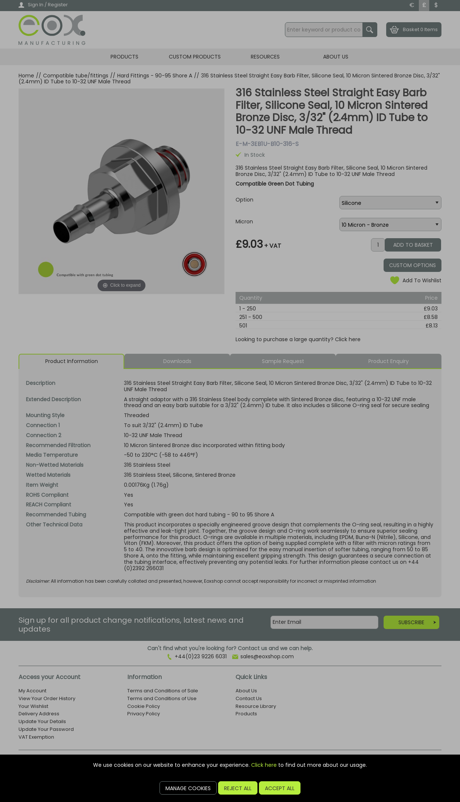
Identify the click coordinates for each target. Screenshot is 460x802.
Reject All (238, 788)
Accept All (280, 788)
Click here (264, 765)
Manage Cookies (188, 788)
